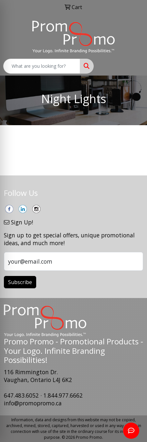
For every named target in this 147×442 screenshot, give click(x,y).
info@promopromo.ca (33, 403)
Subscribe (20, 282)
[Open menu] (134, 66)
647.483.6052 (21, 395)
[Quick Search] (41, 66)
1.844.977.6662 (63, 395)
